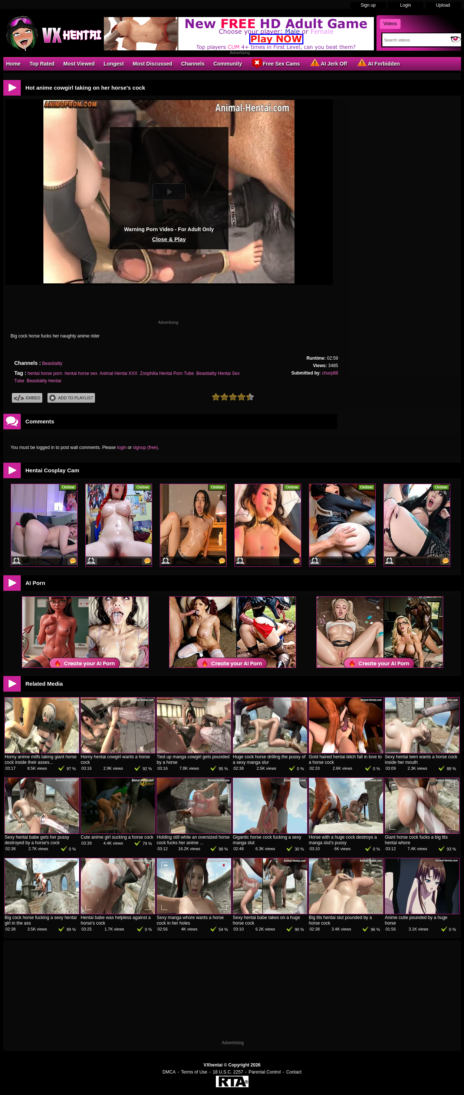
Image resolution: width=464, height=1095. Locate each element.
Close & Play (169, 239)
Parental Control (265, 1072)
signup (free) (145, 447)
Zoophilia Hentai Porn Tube (167, 373)
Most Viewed (79, 64)
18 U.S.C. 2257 (228, 1072)
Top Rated (41, 64)
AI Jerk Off (328, 63)
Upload (443, 5)
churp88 (330, 373)
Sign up (368, 5)
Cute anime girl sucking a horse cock (117, 837)
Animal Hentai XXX (118, 373)
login (121, 447)
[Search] (414, 40)
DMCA (168, 1072)
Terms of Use (194, 1072)
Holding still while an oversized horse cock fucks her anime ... (193, 840)
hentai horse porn (44, 373)
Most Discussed (152, 64)
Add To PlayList (71, 398)
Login (405, 5)
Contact (294, 1072)
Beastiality (52, 363)
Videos (390, 23)
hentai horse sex (81, 373)
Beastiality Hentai (44, 380)
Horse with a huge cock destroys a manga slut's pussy (343, 840)
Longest (113, 64)
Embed (27, 398)
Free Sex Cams (275, 63)
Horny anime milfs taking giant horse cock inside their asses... (41, 759)
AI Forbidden (378, 63)
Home (13, 64)
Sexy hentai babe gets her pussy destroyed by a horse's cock (37, 840)
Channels (192, 64)
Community (227, 64)
